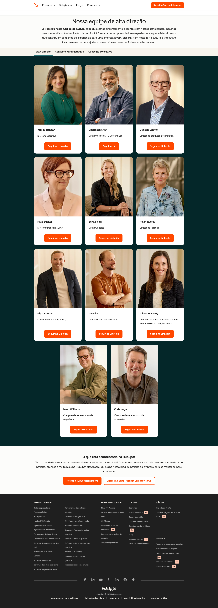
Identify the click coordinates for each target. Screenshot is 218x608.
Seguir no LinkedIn (58, 146)
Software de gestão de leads (45, 569)
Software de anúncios (42, 560)
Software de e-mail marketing (46, 565)
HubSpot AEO (39, 517)
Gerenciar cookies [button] (158, 598)
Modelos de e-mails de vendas (77, 521)
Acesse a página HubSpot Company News (129, 480)
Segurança (114, 598)
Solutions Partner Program (167, 549)
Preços (79, 5)
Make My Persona (108, 508)
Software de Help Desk (74, 526)
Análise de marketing (73, 552)
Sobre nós (133, 508)
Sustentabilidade (138, 539)
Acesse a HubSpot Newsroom (82, 480)
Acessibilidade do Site (134, 598)
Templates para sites (109, 543)
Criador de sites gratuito (75, 517)
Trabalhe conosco (138, 512)
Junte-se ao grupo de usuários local (168, 515)
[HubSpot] (36, 5)
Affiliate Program (166, 566)
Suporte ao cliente (163, 508)
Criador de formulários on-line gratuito (77, 532)
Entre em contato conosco (139, 544)
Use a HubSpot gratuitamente (167, 5)
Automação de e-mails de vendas (44, 554)
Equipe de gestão (136, 517)
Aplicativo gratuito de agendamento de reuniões (44, 528)
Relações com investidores (139, 528)
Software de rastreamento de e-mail (47, 545)
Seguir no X (109, 146)
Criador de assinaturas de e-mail (112, 515)
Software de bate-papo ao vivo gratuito (77, 545)
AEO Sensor (106, 521)
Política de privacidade (93, 598)
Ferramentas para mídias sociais (47, 539)
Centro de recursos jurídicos (64, 598)
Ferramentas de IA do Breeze (45, 534)
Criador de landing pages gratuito (75, 558)
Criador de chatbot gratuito (76, 539)
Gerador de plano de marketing (109, 528)
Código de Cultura (74, 28)
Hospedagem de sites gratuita (77, 565)
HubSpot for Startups (167, 562)
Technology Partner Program (167, 555)
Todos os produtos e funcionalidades (42, 510)
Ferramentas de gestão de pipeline (75, 510)
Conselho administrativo (138, 522)
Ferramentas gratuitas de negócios (111, 536)
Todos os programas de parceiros (169, 544)
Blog (131, 535)
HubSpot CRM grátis (42, 521)
